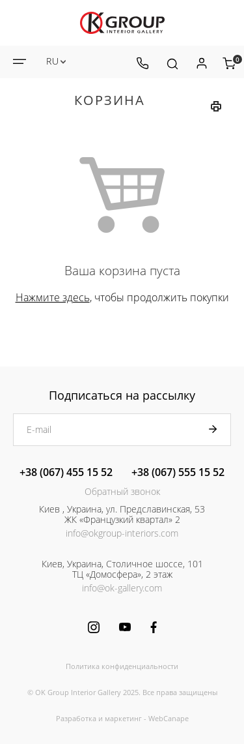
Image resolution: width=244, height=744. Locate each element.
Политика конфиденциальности (122, 666)
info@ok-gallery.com (122, 588)
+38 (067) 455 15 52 (66, 472)
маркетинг (123, 718)
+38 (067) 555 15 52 (177, 472)
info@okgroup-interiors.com (122, 533)
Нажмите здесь (53, 297)
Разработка (76, 718)
